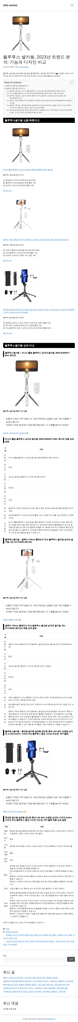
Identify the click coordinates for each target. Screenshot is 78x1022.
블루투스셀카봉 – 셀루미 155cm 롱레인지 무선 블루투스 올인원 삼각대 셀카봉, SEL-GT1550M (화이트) (38, 97)
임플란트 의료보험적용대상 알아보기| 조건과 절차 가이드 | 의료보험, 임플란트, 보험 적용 (38, 981)
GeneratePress (50, 1019)
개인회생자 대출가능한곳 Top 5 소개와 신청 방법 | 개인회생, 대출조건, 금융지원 (34, 991)
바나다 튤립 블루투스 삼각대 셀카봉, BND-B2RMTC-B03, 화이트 (28, 169)
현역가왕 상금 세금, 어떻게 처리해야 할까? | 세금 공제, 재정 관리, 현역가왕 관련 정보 (36, 984)
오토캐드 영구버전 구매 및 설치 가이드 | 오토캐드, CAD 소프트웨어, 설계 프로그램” (35, 988)
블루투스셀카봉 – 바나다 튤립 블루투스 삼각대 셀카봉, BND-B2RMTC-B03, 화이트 (37, 91)
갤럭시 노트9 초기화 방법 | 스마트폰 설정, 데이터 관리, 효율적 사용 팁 (30, 977)
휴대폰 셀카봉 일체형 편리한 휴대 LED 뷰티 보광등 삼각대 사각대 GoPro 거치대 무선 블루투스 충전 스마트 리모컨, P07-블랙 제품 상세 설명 (41, 111)
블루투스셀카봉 (12, 932)
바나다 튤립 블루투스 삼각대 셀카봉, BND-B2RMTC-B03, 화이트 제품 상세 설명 (36, 93)
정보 (7, 929)
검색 (5, 955)
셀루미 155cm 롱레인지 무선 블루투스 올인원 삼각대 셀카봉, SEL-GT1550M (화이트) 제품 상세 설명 (41, 101)
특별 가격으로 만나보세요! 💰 (14, 811)
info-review (10, 5)
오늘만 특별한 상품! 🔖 (12, 619)
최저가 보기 (7, 190)
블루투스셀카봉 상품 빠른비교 (17, 86)
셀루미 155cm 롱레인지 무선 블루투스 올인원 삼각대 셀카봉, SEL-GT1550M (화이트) (36, 239)
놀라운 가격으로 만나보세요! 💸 (15, 433)
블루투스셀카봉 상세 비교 (15, 88)
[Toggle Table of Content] (70, 82)
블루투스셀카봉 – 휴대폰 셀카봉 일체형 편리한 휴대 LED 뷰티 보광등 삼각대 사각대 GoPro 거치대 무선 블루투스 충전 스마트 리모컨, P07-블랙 (40, 106)
